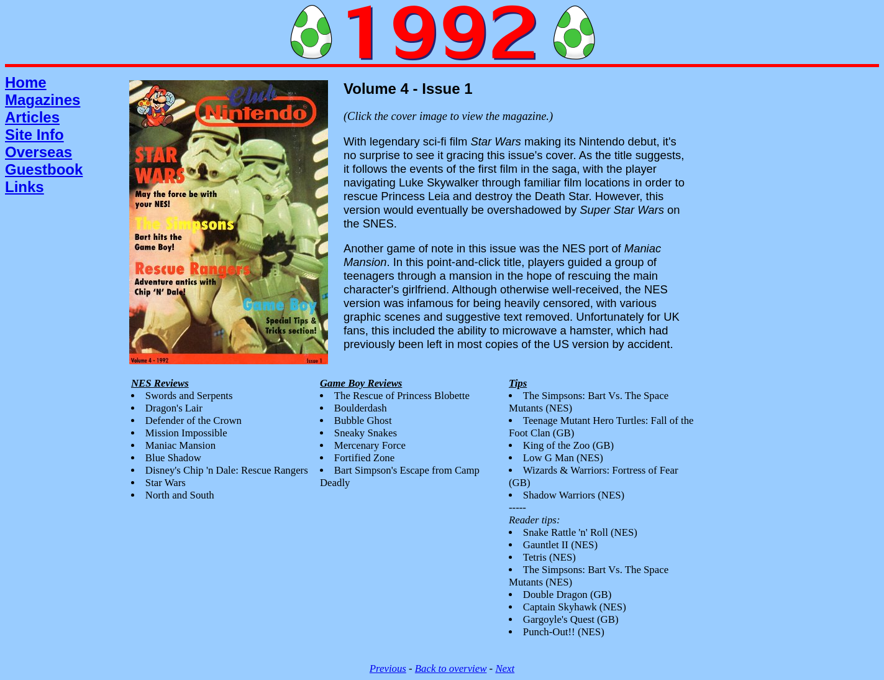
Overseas (38, 152)
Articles (32, 117)
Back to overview (451, 668)
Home (26, 82)
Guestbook (44, 169)
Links (24, 186)
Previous (388, 668)
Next (504, 668)
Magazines (42, 99)
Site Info (34, 134)
